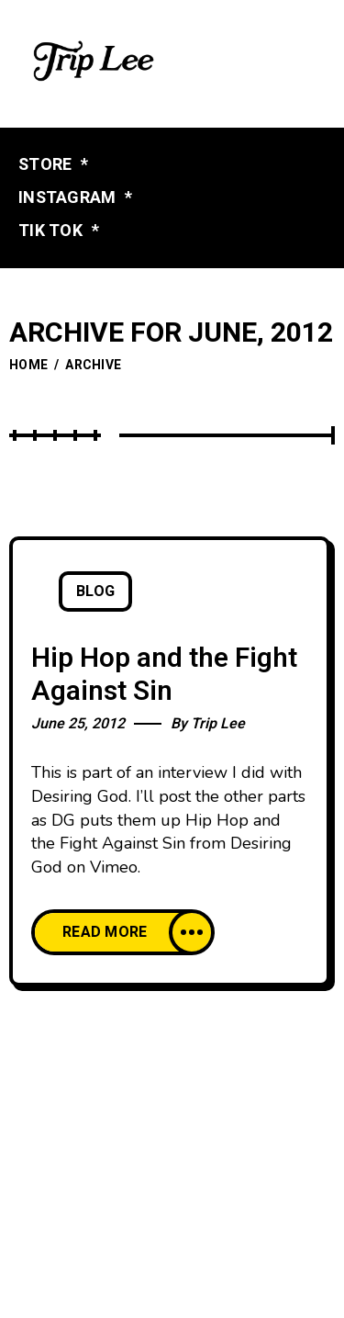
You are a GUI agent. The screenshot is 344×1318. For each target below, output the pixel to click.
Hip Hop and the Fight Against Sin (164, 675)
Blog (95, 591)
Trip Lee (218, 724)
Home (28, 365)
